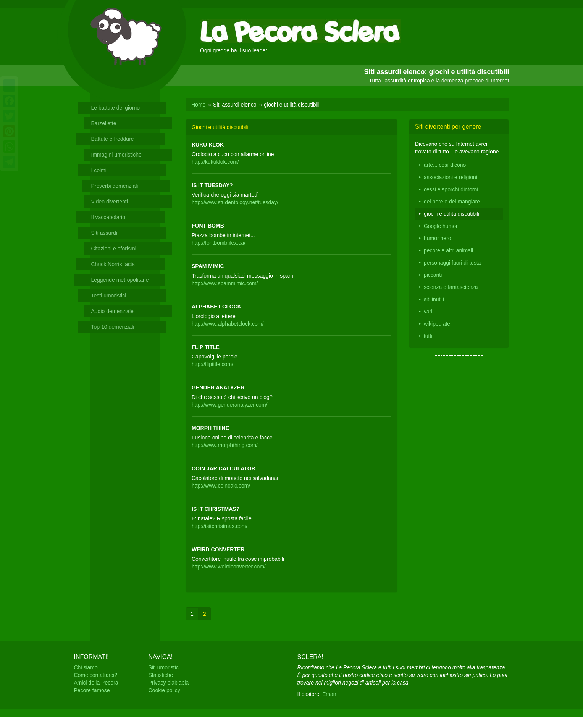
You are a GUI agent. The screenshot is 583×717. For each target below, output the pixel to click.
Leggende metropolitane (120, 280)
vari (428, 311)
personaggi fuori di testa (452, 263)
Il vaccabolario (108, 217)
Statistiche (161, 675)
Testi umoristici (108, 295)
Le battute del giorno (115, 108)
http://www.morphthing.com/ (225, 445)
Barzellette (103, 123)
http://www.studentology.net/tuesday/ (235, 202)
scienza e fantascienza (451, 287)
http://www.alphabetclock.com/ (227, 324)
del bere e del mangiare (452, 202)
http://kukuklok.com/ (215, 162)
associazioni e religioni (450, 177)
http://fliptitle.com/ (212, 364)
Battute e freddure (112, 139)
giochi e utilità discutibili (452, 214)
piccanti (433, 275)
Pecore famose (92, 690)
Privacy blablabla (169, 683)
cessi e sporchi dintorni (451, 189)
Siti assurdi (104, 233)
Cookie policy (164, 690)
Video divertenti (109, 202)
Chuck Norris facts (113, 264)
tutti (428, 336)
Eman (329, 694)
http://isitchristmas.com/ (219, 526)
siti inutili (434, 299)
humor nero (437, 238)
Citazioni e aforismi (113, 248)
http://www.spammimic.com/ (225, 283)
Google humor (441, 226)
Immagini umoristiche (116, 155)
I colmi (99, 170)
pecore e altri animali (448, 250)
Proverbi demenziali (114, 186)
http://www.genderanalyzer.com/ (229, 405)
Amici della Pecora (96, 683)
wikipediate (437, 324)
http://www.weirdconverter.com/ (229, 567)
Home (198, 105)
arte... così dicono (445, 165)
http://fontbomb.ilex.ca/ (218, 243)
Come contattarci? (96, 675)
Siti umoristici (164, 667)
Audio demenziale (112, 311)
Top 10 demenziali (112, 327)
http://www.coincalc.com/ (221, 486)
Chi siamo (86, 667)
